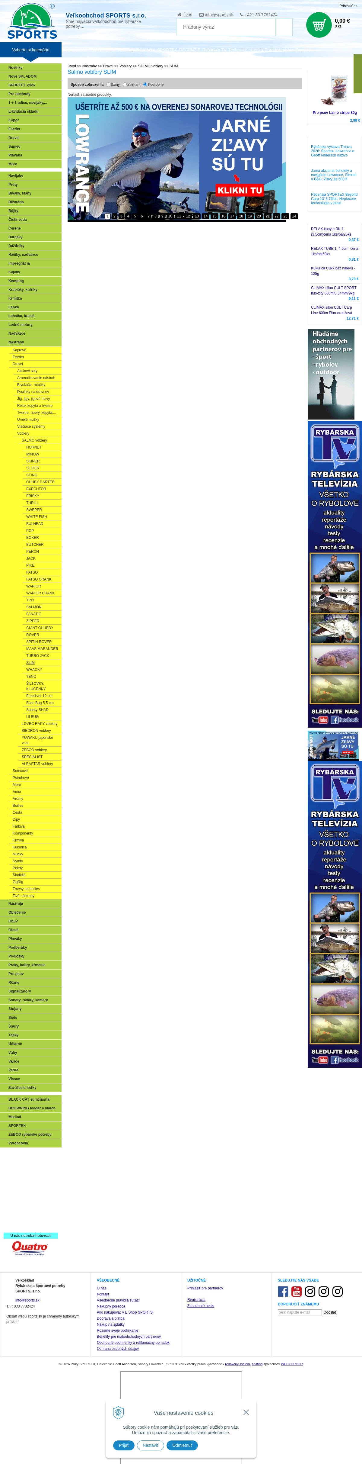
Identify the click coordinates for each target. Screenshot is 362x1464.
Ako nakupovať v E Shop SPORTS (125, 1312)
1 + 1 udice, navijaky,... (27, 103)
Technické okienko (245, 49)
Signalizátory (19, 991)
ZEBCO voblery (34, 750)
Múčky (18, 854)
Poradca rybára (279, 49)
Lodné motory (20, 325)
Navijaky (15, 176)
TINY (30, 600)
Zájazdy (302, 49)
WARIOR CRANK (40, 593)
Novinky (15, 68)
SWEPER (34, 510)
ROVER (32, 635)
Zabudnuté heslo (200, 1306)
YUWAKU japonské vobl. (37, 740)
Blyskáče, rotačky (31, 385)
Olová (13, 930)
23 (285, 216)
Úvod (187, 14)
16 (223, 216)
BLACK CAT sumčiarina (28, 1099)
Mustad (14, 1117)
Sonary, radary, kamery (28, 1000)
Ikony (115, 84)
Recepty (17, 1216)
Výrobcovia (18, 1143)
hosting (257, 1364)
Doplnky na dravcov (33, 392)
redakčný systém (237, 1364)
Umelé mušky (28, 419)
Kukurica (20, 847)
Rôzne (13, 982)
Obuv (13, 921)
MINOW (32, 454)
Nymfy (18, 861)
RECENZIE (190, 49)
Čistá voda (17, 219)
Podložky (16, 956)
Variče (13, 1061)
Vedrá (13, 1070)
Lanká (13, 307)
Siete (12, 1017)
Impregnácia (19, 263)
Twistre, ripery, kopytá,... (36, 412)
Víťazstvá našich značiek (31, 1199)
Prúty (13, 184)
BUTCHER (35, 544)
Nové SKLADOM (22, 76)
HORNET (34, 447)
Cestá (17, 812)
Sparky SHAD (37, 710)
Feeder (14, 129)
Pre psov (16, 974)
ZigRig (18, 882)
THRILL (32, 503)
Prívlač (16, 1164)
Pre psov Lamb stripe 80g (335, 113)
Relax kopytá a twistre (34, 406)
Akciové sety (27, 371)
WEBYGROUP (292, 1364)
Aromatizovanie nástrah (36, 378)
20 (259, 216)
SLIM (30, 663)
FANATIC (33, 614)
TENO (31, 676)
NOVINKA (145, 49)
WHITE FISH (36, 517)
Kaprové (19, 350)
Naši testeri (20, 1207)
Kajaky (14, 272)
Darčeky (15, 237)
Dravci (14, 138)
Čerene (14, 228)
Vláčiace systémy (31, 426)
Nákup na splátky (111, 1324)
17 (232, 216)
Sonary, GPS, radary (27, 1155)
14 (206, 216)
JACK (31, 558)
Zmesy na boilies (26, 889)
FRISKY (32, 496)
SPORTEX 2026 (21, 85)
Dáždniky (16, 246)
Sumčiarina (20, 1190)
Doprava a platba (110, 1318)
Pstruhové (21, 778)
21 (268, 216)
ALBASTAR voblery (37, 764)
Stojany (14, 1009)
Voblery (23, 433)
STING (31, 475)
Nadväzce (16, 333)
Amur (17, 792)
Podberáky (17, 947)
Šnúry (13, 1026)
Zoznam (133, 84)
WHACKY (34, 670)
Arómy (18, 798)
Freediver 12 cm (39, 696)
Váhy (12, 1053)
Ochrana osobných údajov (118, 1349)
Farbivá (19, 826)
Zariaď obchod (102, 49)
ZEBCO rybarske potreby (30, 1134)
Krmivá (18, 840)
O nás (101, 1288)
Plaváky (15, 939)
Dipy (16, 819)
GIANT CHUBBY (39, 628)
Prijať (124, 1445)
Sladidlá (19, 875)
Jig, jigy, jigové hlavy (33, 399)
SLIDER (32, 468)
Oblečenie (17, 912)
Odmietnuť (182, 1445)
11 (179, 216)
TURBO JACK (37, 656)
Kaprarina (18, 1181)
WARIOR (33, 586)
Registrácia (196, 1300)
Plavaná (15, 155)
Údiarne (15, 1044)
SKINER (33, 461)
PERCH (32, 551)
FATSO (32, 572)
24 (294, 216)
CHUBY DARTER (40, 482)
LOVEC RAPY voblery (40, 724)
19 (250, 216)
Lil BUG (32, 717)
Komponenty (23, 833)
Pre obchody (19, 94)
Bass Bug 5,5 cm (40, 703)
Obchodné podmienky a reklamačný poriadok (133, 1342)
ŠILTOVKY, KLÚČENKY (36, 686)
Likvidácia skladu (23, 111)
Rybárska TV (214, 49)
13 (197, 216)
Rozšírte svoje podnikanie (117, 1330)
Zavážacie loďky (22, 1088)
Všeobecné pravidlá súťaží (118, 1300)
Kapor (13, 120)
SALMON (34, 607)
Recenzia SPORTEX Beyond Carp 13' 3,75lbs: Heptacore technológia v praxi (334, 198)
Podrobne (156, 84)
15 (214, 216)
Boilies (18, 805)
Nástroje (15, 904)
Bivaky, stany (19, 193)
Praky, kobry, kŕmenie (27, 965)
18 (241, 216)
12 (188, 216)
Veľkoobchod (75, 49)
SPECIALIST (32, 757)
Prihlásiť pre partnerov (205, 1288)
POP (30, 531)
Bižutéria (16, 202)
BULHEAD (34, 524)
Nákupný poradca (111, 1306)
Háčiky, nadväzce (23, 255)
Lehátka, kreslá (21, 316)
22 (276, 216)
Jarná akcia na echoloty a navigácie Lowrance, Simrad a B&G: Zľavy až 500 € (334, 175)
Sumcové (20, 771)
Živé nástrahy (23, 896)
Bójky (13, 211)
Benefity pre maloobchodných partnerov (129, 1336)
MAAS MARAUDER (42, 649)
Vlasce (14, 1079)
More (12, 164)
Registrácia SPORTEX (29, 1225)
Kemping (16, 281)
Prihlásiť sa (348, 6)
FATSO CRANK (39, 579)
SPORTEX (17, 1126)
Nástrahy (16, 342)
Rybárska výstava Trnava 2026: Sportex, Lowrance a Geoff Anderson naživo (332, 151)
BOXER (32, 538)
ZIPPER (32, 621)
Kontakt (103, 1294)
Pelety (18, 868)
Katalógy (126, 49)
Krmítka (15, 298)
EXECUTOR (36, 489)
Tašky (13, 1035)
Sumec (14, 146)
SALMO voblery (34, 440)
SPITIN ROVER (39, 642)
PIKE (30, 565)
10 (170, 216)
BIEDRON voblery (36, 731)
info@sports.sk (219, 14)
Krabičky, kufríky (22, 290)
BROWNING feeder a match (32, 1108)
